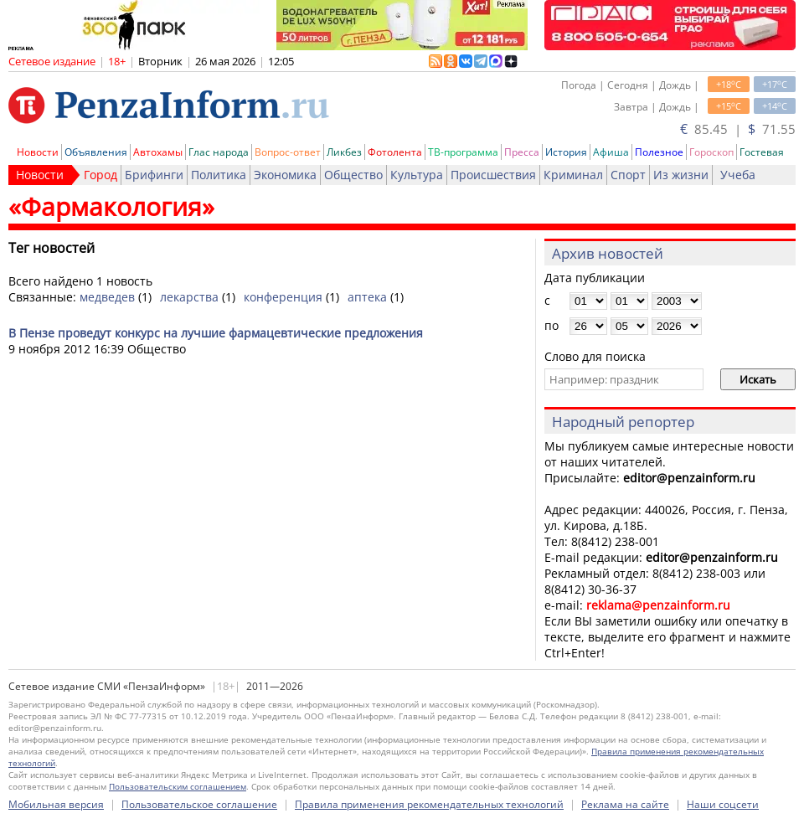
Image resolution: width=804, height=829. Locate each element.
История (566, 152)
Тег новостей (51, 248)
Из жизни (681, 175)
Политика (218, 175)
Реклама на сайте (625, 804)
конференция (283, 297)
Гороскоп (711, 152)
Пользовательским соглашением (177, 786)
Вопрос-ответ (288, 152)
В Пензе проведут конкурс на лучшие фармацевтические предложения (215, 333)
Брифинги (154, 175)
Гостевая (762, 152)
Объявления (95, 152)
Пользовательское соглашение (199, 804)
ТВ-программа (463, 152)
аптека (367, 297)
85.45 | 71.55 (738, 129)
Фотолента (395, 152)
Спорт (628, 175)
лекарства (189, 297)
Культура (416, 175)
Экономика (285, 175)
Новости (38, 152)
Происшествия (493, 175)
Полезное (659, 152)
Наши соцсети (723, 804)
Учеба (737, 175)
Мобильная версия (56, 804)
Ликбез (344, 152)
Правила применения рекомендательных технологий (429, 804)
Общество (353, 175)
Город (100, 175)
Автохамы (158, 152)
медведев (107, 297)
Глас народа (218, 152)
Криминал (573, 175)
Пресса (521, 152)
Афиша (611, 152)
